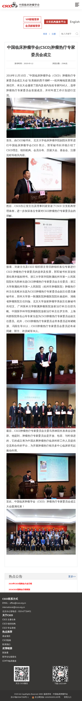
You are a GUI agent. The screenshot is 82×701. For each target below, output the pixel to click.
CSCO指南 (6, 640)
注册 (54, 34)
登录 (45, 34)
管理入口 (67, 697)
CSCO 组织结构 (9, 623)
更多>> (72, 576)
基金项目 (6, 636)
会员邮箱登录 (32, 25)
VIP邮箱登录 (32, 19)
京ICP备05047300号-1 (20, 697)
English (75, 22)
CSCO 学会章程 (9, 628)
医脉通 (5, 652)
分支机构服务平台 (56, 21)
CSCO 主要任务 (9, 619)
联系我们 (6, 644)
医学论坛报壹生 (9, 656)
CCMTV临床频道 (9, 661)
